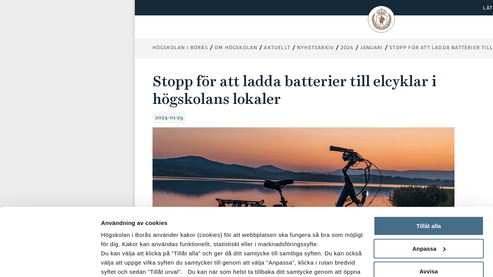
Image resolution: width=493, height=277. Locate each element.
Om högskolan (236, 47)
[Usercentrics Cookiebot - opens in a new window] (50, 262)
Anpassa (429, 190)
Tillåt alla (428, 168)
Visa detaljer (118, 262)
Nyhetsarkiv (315, 47)
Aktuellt (277, 47)
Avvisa (428, 213)
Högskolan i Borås (180, 47)
